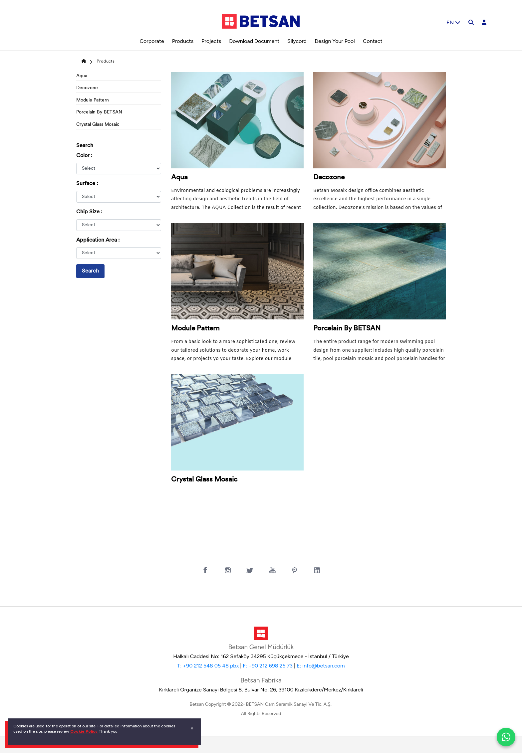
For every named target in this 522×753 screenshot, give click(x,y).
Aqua (81, 76)
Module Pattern (92, 100)
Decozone (87, 88)
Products (182, 41)
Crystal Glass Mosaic (98, 124)
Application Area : (98, 240)
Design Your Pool (335, 41)
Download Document (254, 41)
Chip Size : (89, 212)
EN (453, 22)
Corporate (151, 41)
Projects (211, 41)
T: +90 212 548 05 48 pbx (208, 665)
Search (90, 271)
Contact (373, 41)
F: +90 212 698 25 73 (268, 665)
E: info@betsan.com (321, 665)
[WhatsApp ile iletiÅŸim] (506, 737)
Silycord (297, 41)
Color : (84, 155)
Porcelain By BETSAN (99, 112)
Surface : (87, 183)
